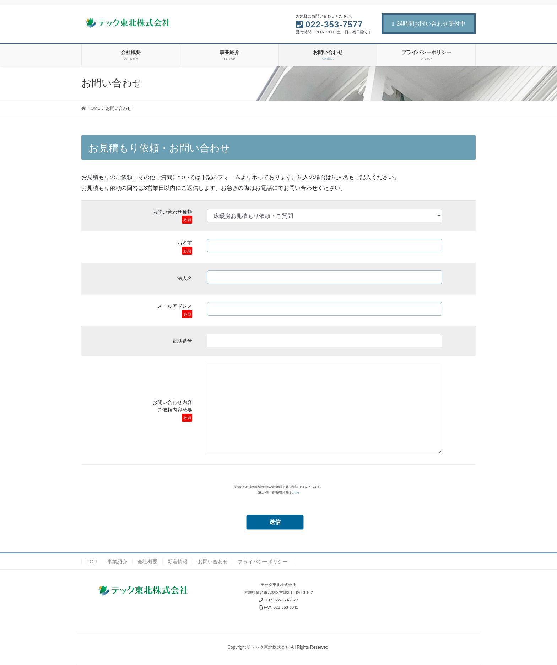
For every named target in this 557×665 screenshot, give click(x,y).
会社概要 (147, 561)
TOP (92, 561)
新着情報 (178, 561)
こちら (295, 492)
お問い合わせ (213, 561)
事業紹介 (117, 561)
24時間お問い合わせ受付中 (428, 24)
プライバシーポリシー (263, 561)
